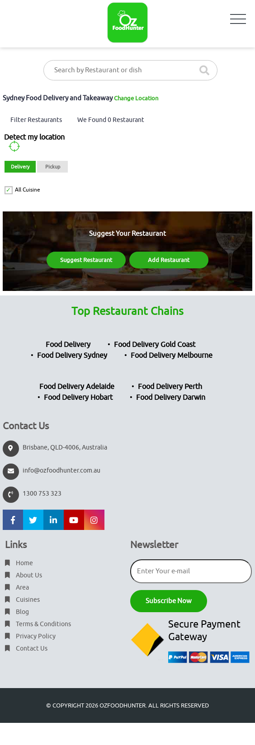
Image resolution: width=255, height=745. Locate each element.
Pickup (52, 167)
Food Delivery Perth (170, 386)
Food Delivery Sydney (72, 355)
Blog (17, 612)
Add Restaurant (168, 260)
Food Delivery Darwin (170, 397)
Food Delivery (68, 344)
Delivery (20, 167)
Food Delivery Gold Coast (154, 344)
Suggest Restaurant (86, 260)
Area (17, 587)
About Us (23, 575)
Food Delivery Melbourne (171, 355)
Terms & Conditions (38, 624)
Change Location (136, 98)
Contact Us (26, 648)
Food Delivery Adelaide (76, 386)
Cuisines (22, 600)
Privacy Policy (30, 636)
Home (19, 563)
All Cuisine (27, 189)
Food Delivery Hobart (78, 397)
